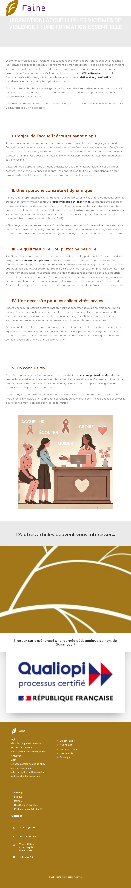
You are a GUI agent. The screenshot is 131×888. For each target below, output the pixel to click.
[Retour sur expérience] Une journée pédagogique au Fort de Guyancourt (65, 642)
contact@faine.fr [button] (29, 827)
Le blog (18, 792)
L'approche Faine (68, 749)
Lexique (18, 796)
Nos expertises (67, 753)
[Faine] (25, 8)
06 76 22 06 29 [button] (27, 836)
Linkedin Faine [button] (27, 857)
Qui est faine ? (67, 740)
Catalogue (65, 757)
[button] (65, 589)
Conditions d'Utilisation (26, 805)
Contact (18, 801)
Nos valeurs (66, 744)
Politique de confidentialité (28, 809)
